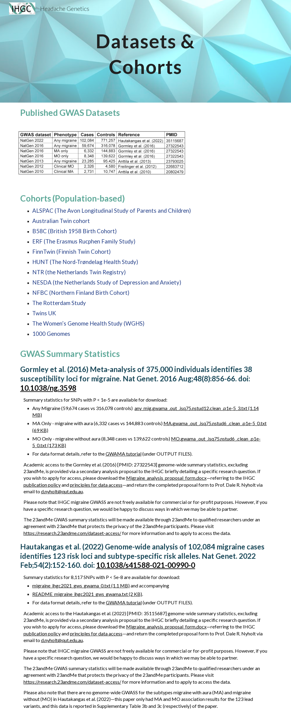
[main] (146, 51)
